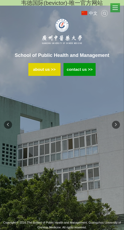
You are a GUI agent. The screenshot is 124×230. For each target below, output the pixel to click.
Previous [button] (8, 125)
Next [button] (116, 125)
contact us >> (80, 69)
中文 (89, 13)
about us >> (44, 69)
